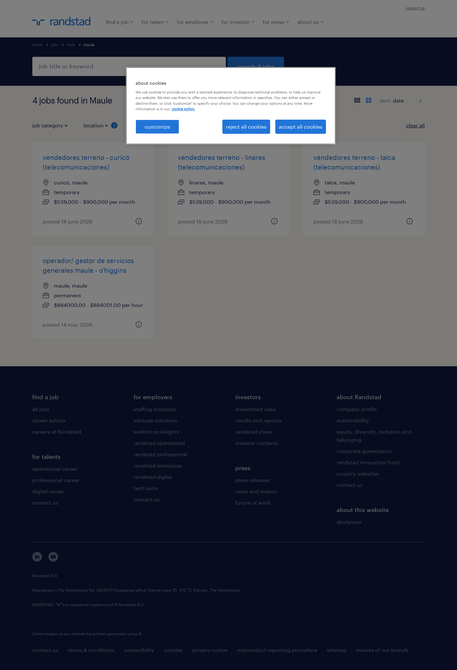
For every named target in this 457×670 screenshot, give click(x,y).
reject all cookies (246, 126)
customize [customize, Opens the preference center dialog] (157, 126)
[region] (231, 105)
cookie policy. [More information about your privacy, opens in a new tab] (183, 109)
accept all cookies (300, 126)
